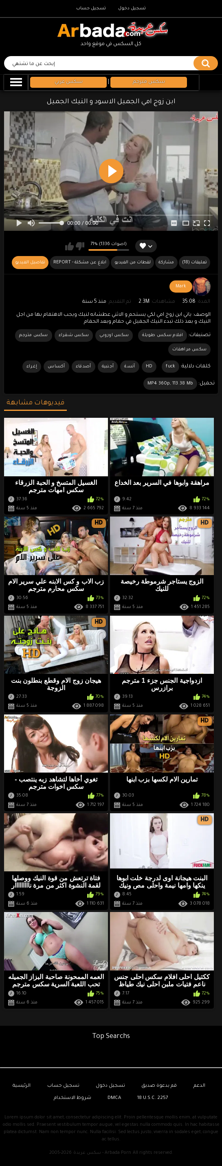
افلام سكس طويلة (162, 335)
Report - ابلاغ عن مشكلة (79, 262)
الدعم (199, 1086)
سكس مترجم (33, 335)
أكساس (56, 366)
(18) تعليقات (194, 262)
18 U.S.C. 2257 (152, 1098)
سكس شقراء (74, 335)
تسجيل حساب (91, 8)
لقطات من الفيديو (132, 262)
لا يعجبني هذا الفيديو (80, 246)
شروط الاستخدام (72, 1098)
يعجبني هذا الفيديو (69, 246)
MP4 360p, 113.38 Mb (170, 383)
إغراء (31, 366)
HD (149, 366)
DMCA (114, 1098)
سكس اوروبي (114, 335)
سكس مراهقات (189, 349)
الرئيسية (22, 1086)
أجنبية (108, 366)
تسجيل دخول (132, 8)
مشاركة (166, 262)
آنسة (129, 366)
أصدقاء (83, 366)
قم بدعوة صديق (159, 1086)
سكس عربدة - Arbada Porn (102, 1153)
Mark (181, 286)
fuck (170, 366)
